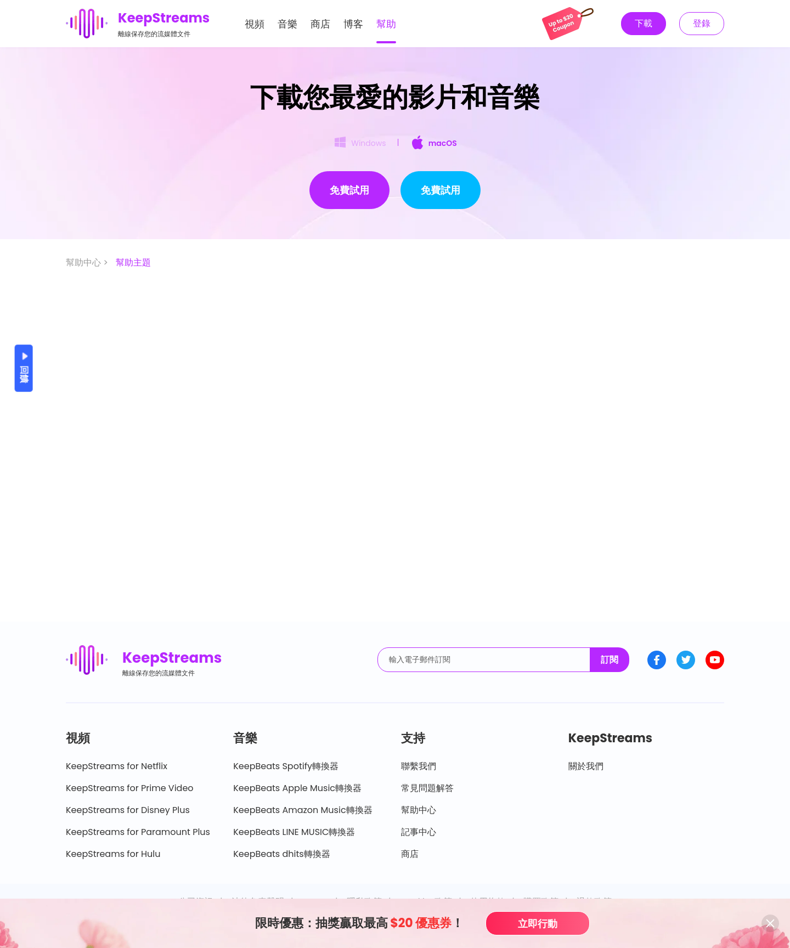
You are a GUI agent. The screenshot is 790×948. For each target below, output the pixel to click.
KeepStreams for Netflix (116, 766)
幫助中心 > (88, 262)
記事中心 (418, 832)
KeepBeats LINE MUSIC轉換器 (294, 832)
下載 (643, 23)
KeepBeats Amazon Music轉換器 (302, 810)
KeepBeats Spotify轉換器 (285, 766)
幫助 (386, 24)
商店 (320, 24)
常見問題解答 (427, 788)
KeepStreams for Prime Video (130, 788)
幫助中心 (418, 810)
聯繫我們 (418, 766)
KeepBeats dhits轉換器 (281, 854)
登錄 (701, 23)
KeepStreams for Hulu (113, 854)
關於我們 (585, 766)
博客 (353, 24)
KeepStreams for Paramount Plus (138, 832)
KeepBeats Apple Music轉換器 (297, 788)
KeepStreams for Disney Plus (128, 810)
